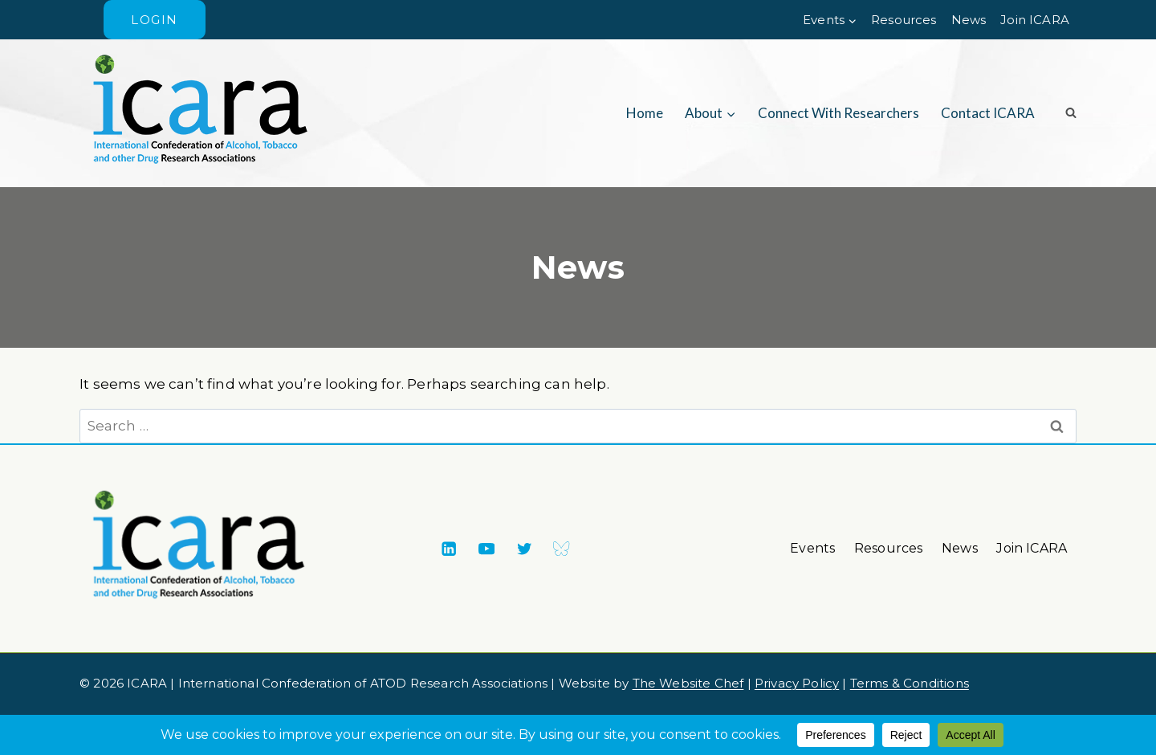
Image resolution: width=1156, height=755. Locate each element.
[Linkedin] (448, 549)
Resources (904, 19)
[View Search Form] (1065, 113)
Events (812, 548)
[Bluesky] (561, 549)
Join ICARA (1034, 19)
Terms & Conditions (909, 683)
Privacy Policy (797, 683)
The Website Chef (688, 683)
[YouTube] (486, 549)
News (969, 19)
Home (644, 112)
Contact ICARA (988, 112)
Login (154, 19)
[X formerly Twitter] (523, 549)
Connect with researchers (838, 112)
